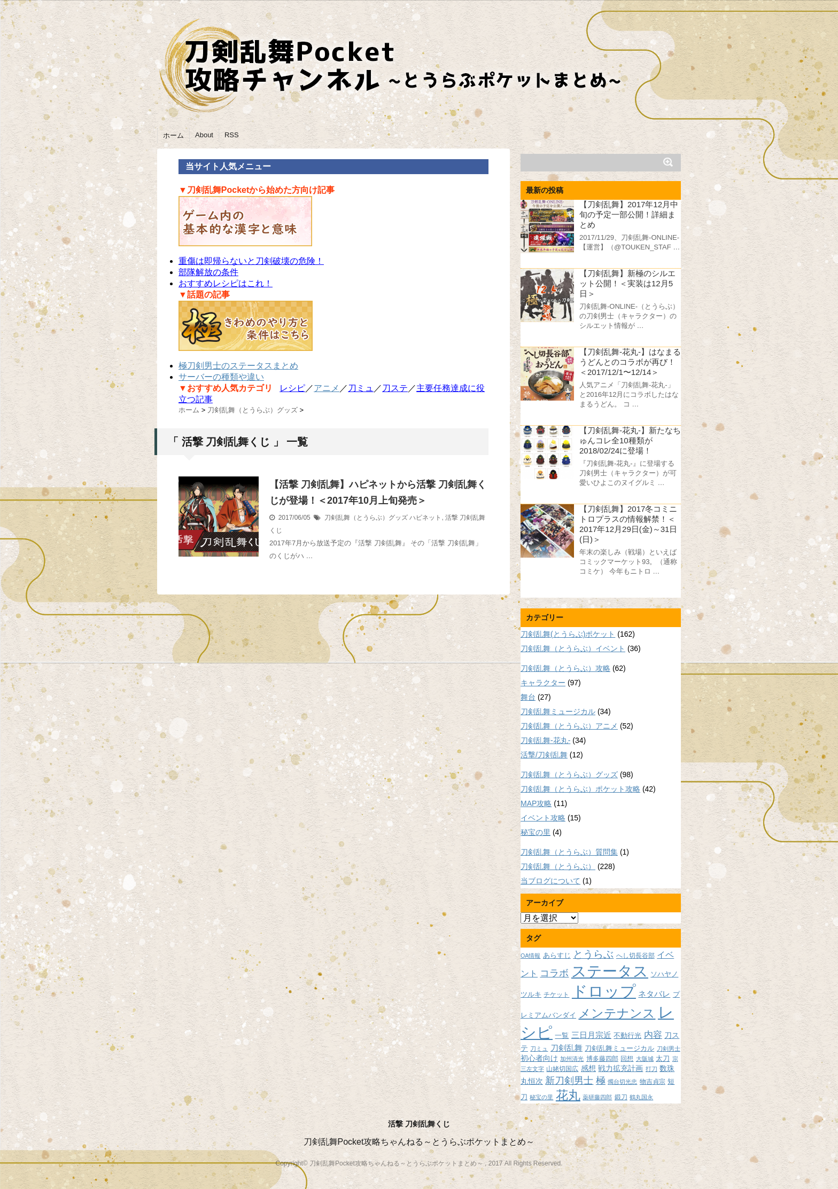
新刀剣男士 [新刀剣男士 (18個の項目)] (569, 1080)
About (204, 135)
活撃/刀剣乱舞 (544, 754)
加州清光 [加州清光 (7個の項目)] (572, 1058)
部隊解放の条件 (208, 272)
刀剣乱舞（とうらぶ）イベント (573, 648)
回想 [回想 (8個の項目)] (626, 1058)
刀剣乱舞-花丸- (545, 740)
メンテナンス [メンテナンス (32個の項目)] (616, 1013)
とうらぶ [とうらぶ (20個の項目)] (593, 954)
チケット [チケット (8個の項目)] (556, 994)
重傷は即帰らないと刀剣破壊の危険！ (251, 260)
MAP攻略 (536, 803)
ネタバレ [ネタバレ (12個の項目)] (654, 994)
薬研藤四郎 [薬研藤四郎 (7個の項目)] (597, 1097)
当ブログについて (550, 881)
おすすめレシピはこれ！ (226, 283)
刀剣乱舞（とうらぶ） (558, 866)
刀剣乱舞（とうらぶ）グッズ (366, 517)
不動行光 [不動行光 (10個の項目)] (627, 1035)
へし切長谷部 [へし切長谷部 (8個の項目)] (635, 955)
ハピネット (425, 517)
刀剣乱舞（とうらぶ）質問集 (569, 852)
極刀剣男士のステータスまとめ (238, 365)
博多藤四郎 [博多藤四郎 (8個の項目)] (602, 1058)
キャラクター (543, 682)
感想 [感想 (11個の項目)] (588, 1068)
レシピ (292, 388)
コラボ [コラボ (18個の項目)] (554, 973)
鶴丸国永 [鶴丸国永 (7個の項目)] (641, 1097)
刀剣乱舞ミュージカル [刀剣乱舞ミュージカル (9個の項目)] (619, 1048)
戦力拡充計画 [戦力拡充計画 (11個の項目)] (620, 1068)
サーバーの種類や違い (221, 376)
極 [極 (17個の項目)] (601, 1080)
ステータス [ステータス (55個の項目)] (609, 971)
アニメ (326, 388)
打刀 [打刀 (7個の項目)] (651, 1069)
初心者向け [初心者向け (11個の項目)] (539, 1058)
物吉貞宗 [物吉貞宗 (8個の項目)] (652, 1081)
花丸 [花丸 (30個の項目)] (568, 1095)
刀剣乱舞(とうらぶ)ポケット (568, 634)
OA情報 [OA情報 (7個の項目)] (530, 955)
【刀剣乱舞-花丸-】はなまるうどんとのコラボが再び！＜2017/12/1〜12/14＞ (630, 362)
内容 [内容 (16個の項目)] (653, 1034)
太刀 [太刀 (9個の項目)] (663, 1058)
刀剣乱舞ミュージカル (558, 711)
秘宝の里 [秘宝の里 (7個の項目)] (541, 1097)
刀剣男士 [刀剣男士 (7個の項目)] (668, 1048)
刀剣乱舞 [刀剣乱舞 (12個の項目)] (566, 1048)
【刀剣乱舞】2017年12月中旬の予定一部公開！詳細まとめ (628, 214)
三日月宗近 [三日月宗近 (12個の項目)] (591, 1035)
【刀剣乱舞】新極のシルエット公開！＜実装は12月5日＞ (627, 283)
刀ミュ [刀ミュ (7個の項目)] (539, 1048)
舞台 (528, 697)
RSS (231, 135)
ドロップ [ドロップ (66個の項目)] (604, 991)
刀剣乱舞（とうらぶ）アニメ (569, 726)
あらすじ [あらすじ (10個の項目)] (557, 955)
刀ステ (395, 388)
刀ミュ (361, 388)
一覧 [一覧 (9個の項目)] (562, 1035)
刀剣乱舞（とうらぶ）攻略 (565, 668)
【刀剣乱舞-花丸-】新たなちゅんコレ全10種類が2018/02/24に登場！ (630, 440)
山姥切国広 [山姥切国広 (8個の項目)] (562, 1068)
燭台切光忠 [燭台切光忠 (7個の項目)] (622, 1081)
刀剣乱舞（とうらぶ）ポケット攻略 (580, 789)
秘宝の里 (535, 832)
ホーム (173, 135)
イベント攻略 (543, 817)
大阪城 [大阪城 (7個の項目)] (645, 1058)
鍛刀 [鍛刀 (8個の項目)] (621, 1096)
